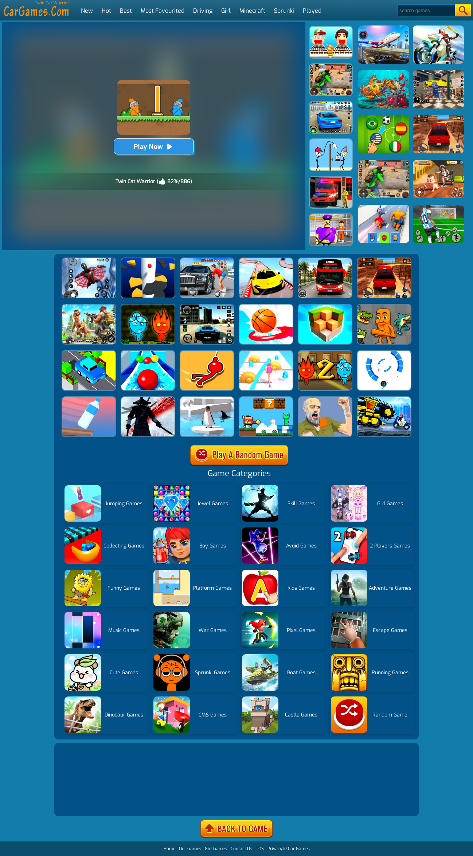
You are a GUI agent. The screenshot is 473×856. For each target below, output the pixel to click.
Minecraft (252, 11)
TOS (260, 849)
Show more (80, 801)
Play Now (153, 146)
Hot (106, 11)
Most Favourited (162, 11)
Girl (226, 11)
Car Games (299, 849)
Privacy (274, 849)
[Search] (426, 10)
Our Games (190, 849)
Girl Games (216, 849)
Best (126, 11)
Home (169, 849)
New (87, 11)
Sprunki (284, 11)
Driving (202, 11)
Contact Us (241, 849)
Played (312, 11)
